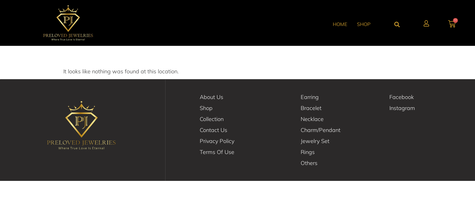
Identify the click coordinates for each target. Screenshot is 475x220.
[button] (397, 24)
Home (340, 24)
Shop (363, 24)
